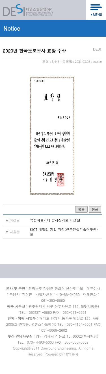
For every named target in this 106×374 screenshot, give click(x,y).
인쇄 (95, 210)
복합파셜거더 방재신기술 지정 (53, 220)
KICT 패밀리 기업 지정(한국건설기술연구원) (64, 229)
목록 (81, 210)
